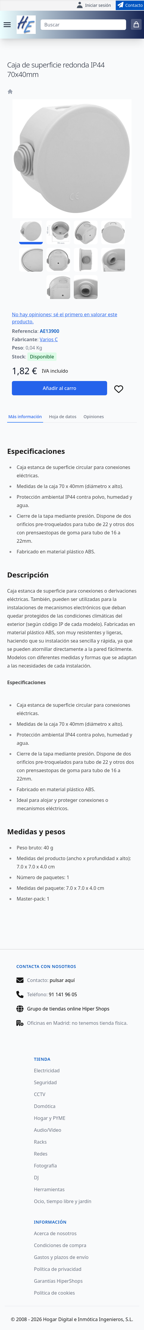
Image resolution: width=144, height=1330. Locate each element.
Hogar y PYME (49, 1118)
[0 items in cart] (136, 24)
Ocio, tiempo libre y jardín (62, 1201)
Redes (41, 1153)
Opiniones (94, 416)
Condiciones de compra (60, 1245)
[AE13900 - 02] (58, 232)
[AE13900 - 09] (58, 287)
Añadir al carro (59, 388)
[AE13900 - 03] (86, 232)
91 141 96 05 (63, 994)
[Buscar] (83, 24)
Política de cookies (54, 1293)
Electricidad (47, 1070)
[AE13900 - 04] (113, 232)
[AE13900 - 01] (31, 232)
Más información (25, 416)
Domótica (45, 1106)
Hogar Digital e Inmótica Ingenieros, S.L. (88, 1319)
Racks (40, 1142)
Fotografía (45, 1165)
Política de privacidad (58, 1269)
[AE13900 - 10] (86, 287)
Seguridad (45, 1082)
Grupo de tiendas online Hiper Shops (68, 1008)
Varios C (49, 339)
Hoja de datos (62, 416)
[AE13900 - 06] (58, 260)
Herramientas (49, 1189)
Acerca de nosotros (55, 1233)
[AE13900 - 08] (113, 260)
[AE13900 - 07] (86, 260)
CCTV (39, 1094)
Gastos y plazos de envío (61, 1257)
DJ (36, 1177)
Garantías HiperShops (58, 1281)
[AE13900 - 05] (31, 260)
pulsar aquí (62, 980)
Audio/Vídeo (47, 1130)
